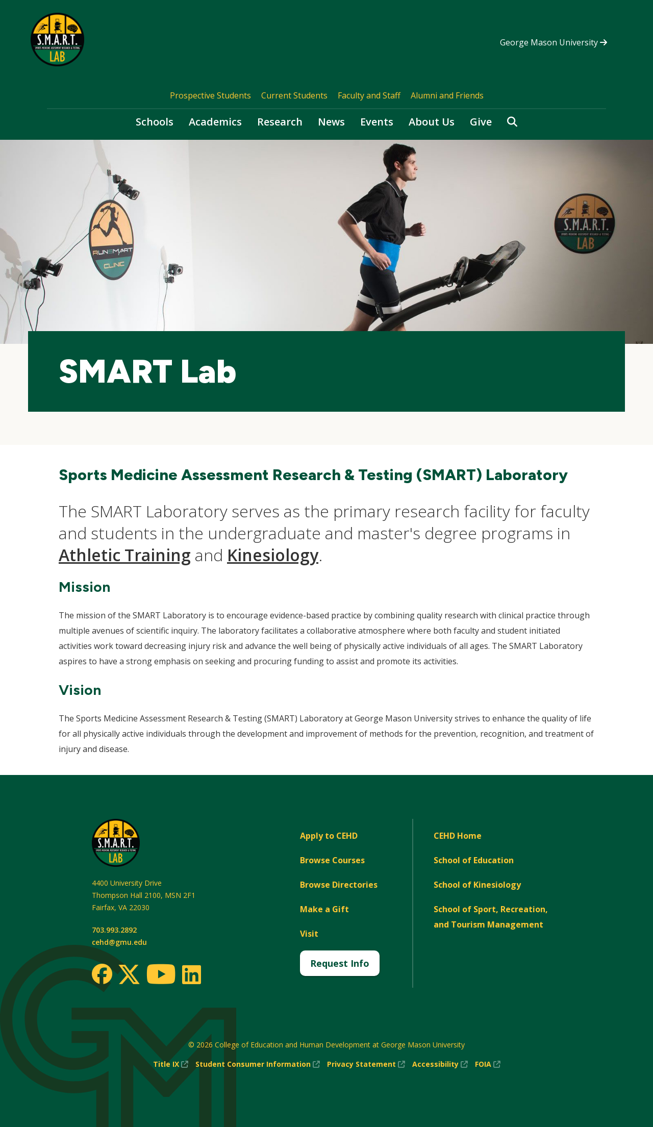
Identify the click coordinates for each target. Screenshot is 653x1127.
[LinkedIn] (191, 974)
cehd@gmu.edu (119, 942)
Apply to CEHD (329, 835)
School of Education (474, 860)
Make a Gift (324, 909)
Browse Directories (339, 884)
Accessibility (440, 1064)
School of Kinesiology (477, 884)
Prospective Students (210, 95)
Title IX (170, 1064)
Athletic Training (125, 555)
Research (280, 122)
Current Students (294, 95)
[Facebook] (102, 974)
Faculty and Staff (369, 95)
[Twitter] (129, 975)
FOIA (487, 1064)
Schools (154, 122)
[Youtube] (161, 976)
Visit (309, 933)
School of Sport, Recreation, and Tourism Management (491, 917)
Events (376, 122)
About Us (432, 122)
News (331, 122)
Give (481, 122)
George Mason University (553, 42)
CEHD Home (458, 835)
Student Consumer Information (257, 1064)
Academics (215, 122)
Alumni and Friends (447, 95)
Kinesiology (272, 555)
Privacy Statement (366, 1064)
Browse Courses (332, 860)
